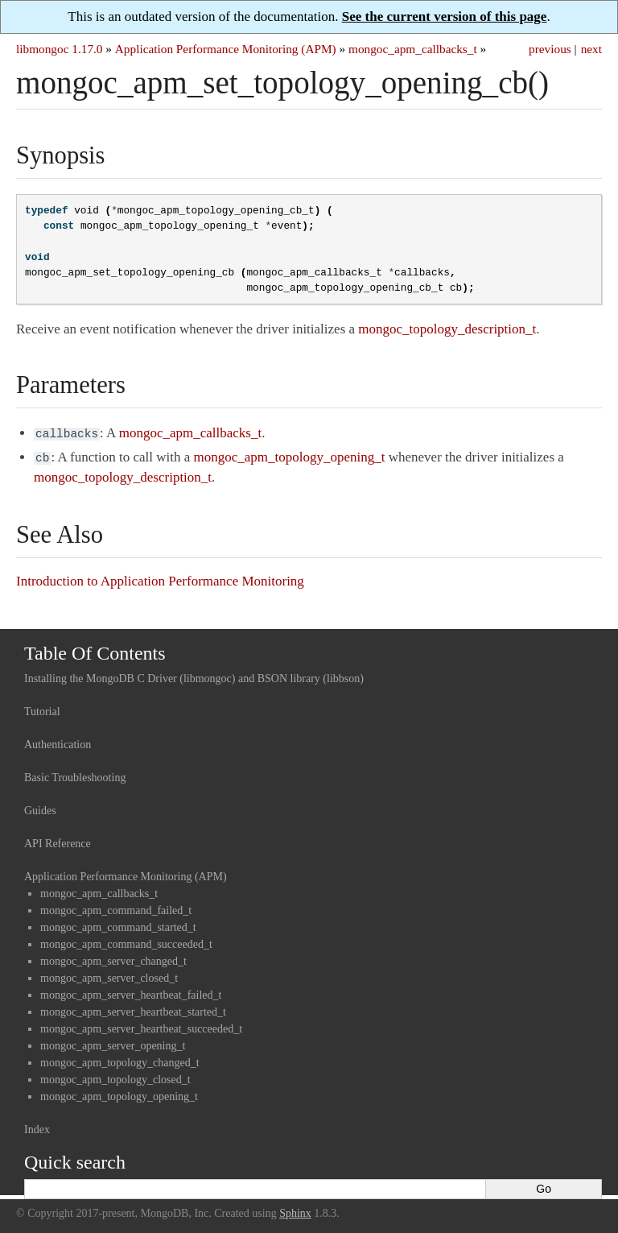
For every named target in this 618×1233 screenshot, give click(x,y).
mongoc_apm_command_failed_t (116, 907)
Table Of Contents (95, 649)
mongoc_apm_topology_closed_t (115, 1076)
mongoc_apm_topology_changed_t (120, 1059)
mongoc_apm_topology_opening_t (119, 1093)
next (591, 49)
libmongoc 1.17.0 (59, 49)
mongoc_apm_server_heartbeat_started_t (133, 1009)
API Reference (57, 840)
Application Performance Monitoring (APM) (225, 49)
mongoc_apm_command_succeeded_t (126, 941)
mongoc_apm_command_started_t (118, 924)
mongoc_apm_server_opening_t (112, 1042)
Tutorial (42, 708)
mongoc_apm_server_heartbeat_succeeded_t (141, 1026)
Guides (40, 807)
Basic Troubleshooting (75, 774)
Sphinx (295, 1210)
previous (550, 49)
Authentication (57, 741)
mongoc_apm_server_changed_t (113, 958)
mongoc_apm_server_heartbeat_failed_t (130, 992)
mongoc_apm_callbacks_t (412, 49)
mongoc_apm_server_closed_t (109, 975)
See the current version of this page (444, 16)
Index (37, 1126)
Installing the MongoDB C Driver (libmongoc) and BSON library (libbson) (194, 675)
